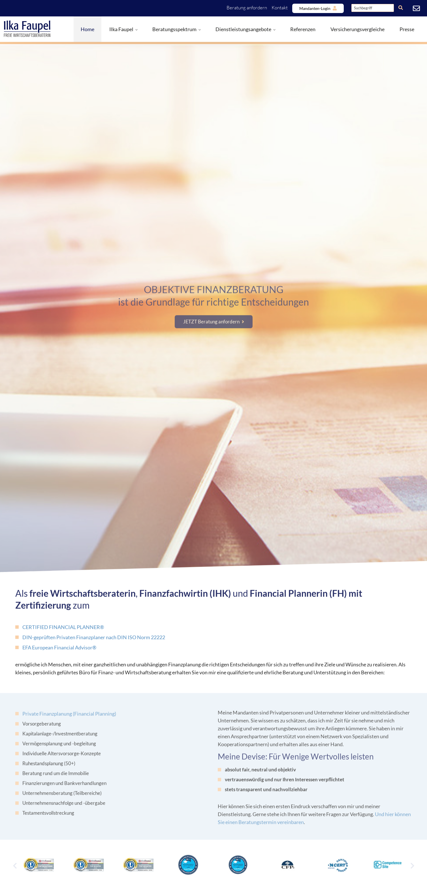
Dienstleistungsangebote (245, 29)
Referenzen (302, 29)
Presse (407, 29)
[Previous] (14, 865)
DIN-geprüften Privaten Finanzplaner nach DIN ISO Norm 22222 (93, 640)
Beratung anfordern (247, 7)
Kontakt (280, 7)
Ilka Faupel (123, 29)
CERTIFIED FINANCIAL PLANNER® (63, 630)
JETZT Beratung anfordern (211, 318)
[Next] (412, 865)
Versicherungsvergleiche (357, 29)
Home (87, 29)
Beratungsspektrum (176, 29)
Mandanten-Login (314, 8)
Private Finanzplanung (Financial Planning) (69, 717)
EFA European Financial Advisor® (59, 650)
